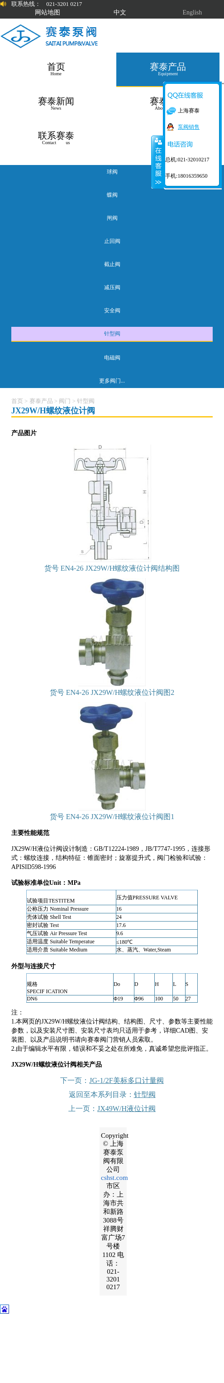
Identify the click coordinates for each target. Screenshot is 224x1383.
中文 (120, 12)
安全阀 (112, 310)
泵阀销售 (189, 127)
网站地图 (47, 12)
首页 (17, 401)
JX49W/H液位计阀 (126, 1108)
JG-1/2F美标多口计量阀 (126, 1080)
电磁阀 (112, 357)
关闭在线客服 (157, 162)
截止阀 (112, 264)
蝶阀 (112, 195)
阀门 (65, 401)
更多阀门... (112, 381)
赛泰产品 (41, 401)
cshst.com (114, 1177)
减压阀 (112, 287)
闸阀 (112, 218)
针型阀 (112, 333)
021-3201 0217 (64, 3)
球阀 (112, 172)
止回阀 (112, 241)
